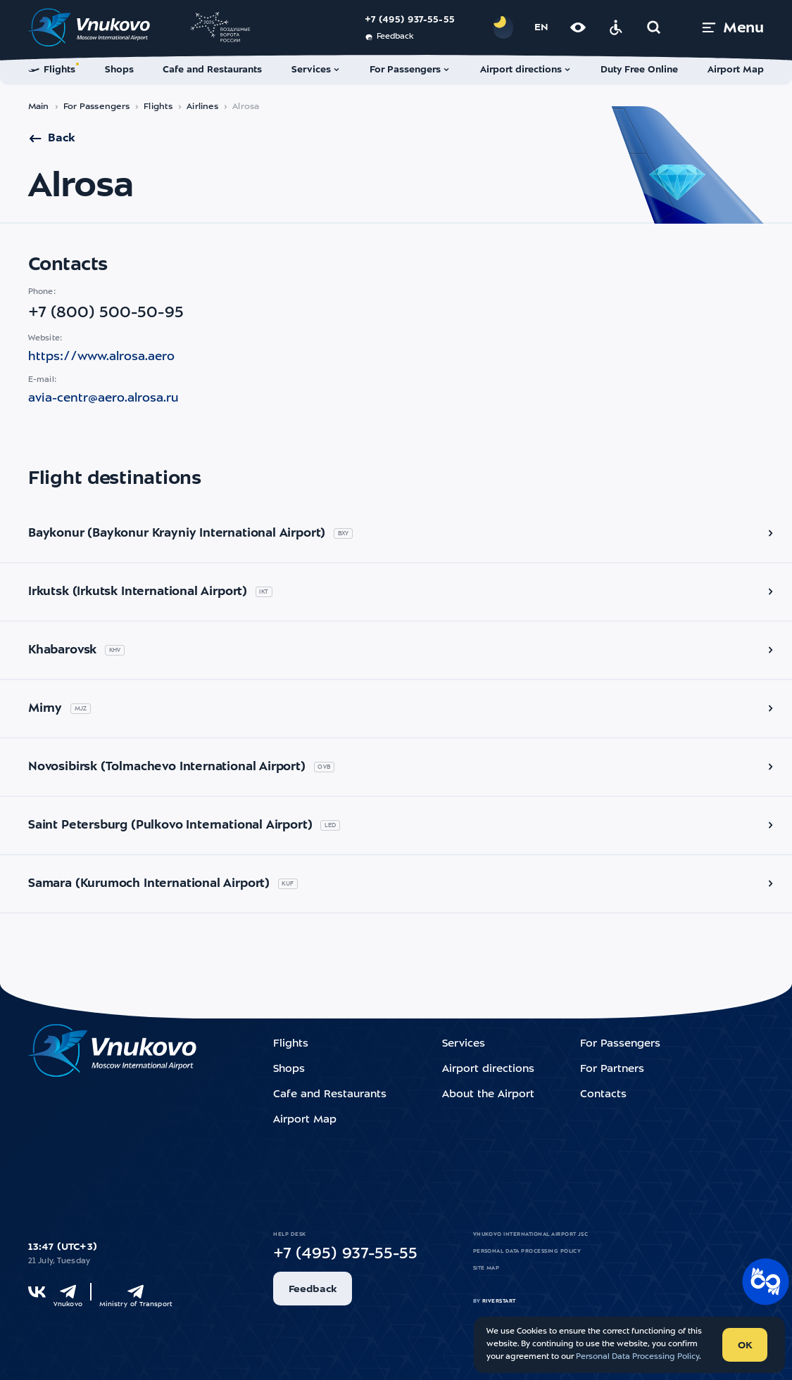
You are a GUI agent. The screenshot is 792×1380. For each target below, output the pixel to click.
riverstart (499, 1301)
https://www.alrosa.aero (101, 357)
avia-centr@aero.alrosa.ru (103, 398)
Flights (158, 107)
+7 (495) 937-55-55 (410, 20)
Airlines (202, 107)
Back (51, 139)
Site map (486, 1268)
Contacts (603, 1095)
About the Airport (488, 1095)
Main (38, 107)
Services (463, 1044)
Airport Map (305, 1120)
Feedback (389, 37)
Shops (289, 1069)
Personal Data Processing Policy (527, 1251)
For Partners (612, 1069)
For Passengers (96, 107)
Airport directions (488, 1069)
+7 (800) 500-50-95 (106, 313)
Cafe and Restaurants (329, 1095)
